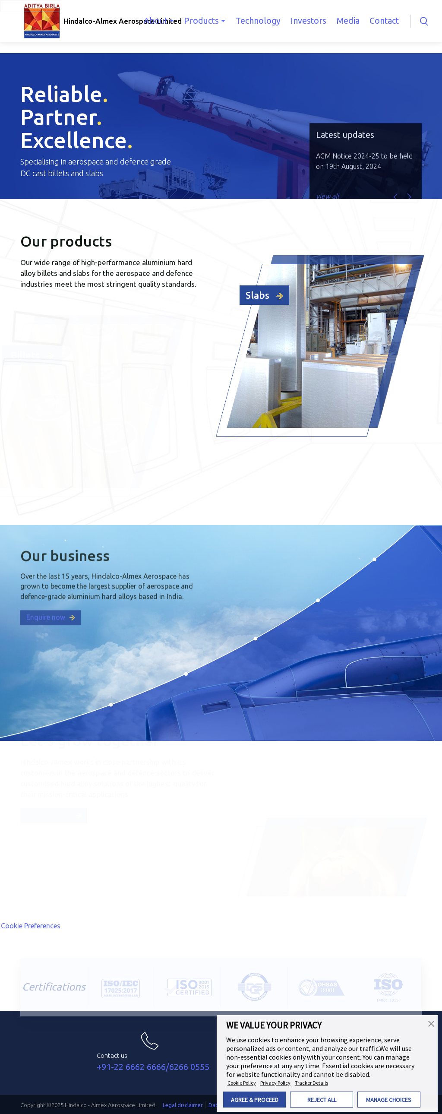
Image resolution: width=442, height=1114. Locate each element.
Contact (379, 20)
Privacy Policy (275, 1082)
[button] (431, 1023)
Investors (310, 20)
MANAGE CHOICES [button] (388, 1100)
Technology (263, 20)
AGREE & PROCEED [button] (254, 1100)
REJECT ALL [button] (321, 1100)
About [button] (169, 20)
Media (345, 20)
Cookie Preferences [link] (30, 926)
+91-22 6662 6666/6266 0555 (153, 1067)
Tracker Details (311, 1082)
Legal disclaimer (183, 1105)
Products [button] (211, 20)
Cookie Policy (241, 1082)
